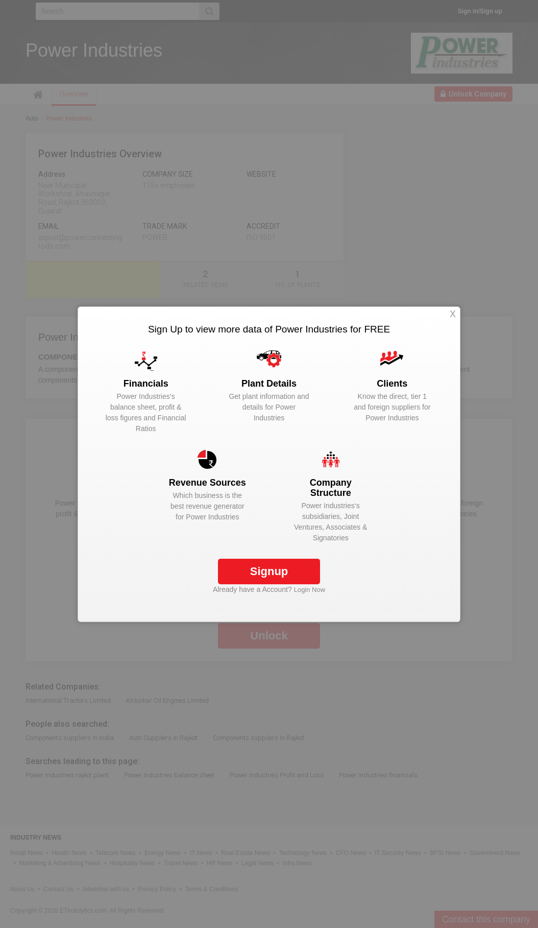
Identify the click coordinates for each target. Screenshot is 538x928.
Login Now (309, 589)
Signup (269, 571)
